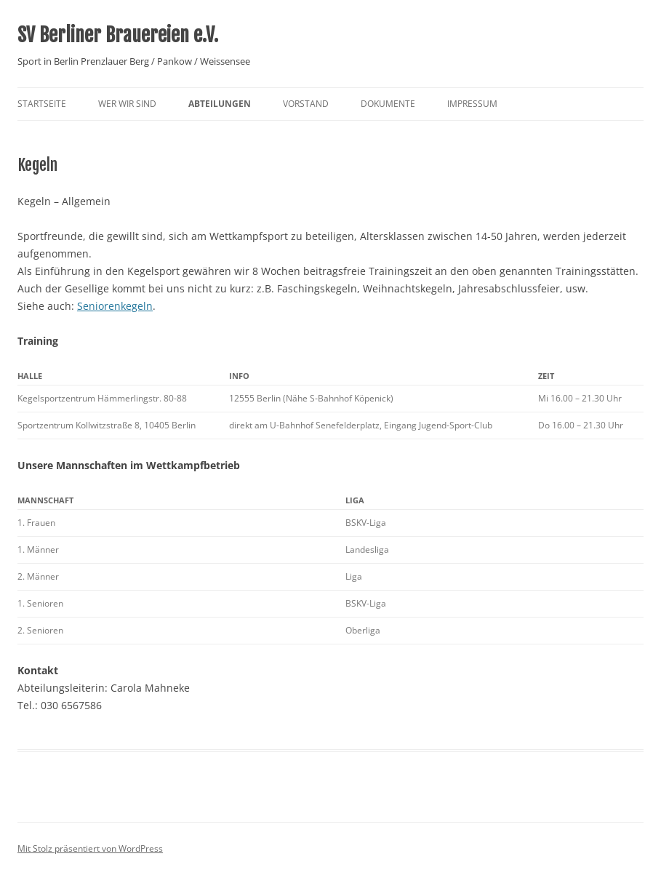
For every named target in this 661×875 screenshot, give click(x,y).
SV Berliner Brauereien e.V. (117, 35)
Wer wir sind (127, 103)
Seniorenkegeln (115, 306)
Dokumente (388, 103)
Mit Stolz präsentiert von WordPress (90, 848)
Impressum (472, 103)
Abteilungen (219, 103)
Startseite (41, 103)
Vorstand (306, 103)
